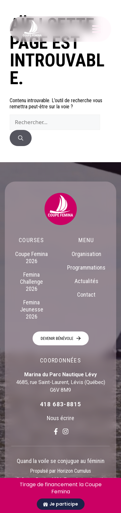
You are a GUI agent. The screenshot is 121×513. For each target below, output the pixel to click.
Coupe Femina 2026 (31, 257)
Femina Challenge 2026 (31, 281)
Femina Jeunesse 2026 (31, 309)
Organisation (86, 254)
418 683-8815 (60, 404)
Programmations (86, 267)
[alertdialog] (60, 495)
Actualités (86, 281)
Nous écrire (60, 418)
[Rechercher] (21, 138)
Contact (86, 294)
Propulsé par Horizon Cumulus (60, 471)
